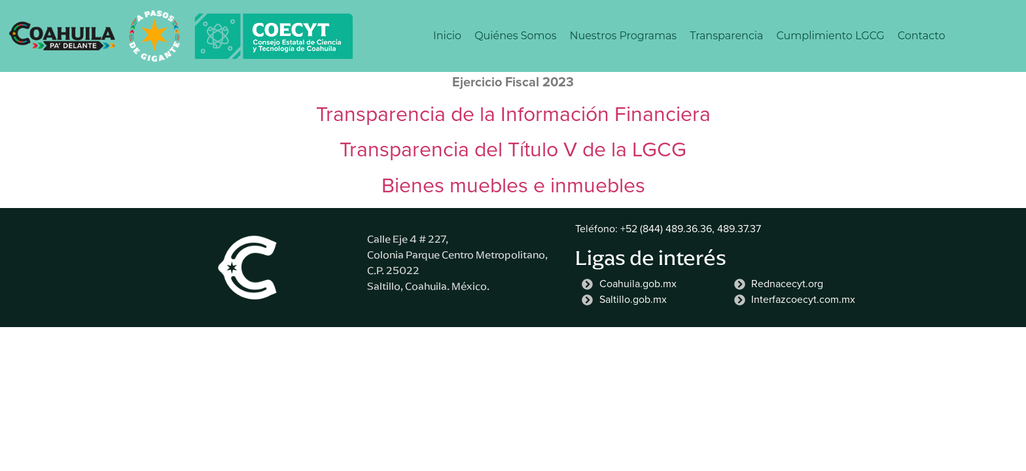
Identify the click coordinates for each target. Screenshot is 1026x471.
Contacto (922, 35)
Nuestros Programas (623, 35)
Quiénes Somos (515, 35)
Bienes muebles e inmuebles (513, 185)
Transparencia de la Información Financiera (513, 114)
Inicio (447, 35)
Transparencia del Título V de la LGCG (513, 149)
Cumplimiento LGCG (831, 35)
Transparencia (726, 35)
